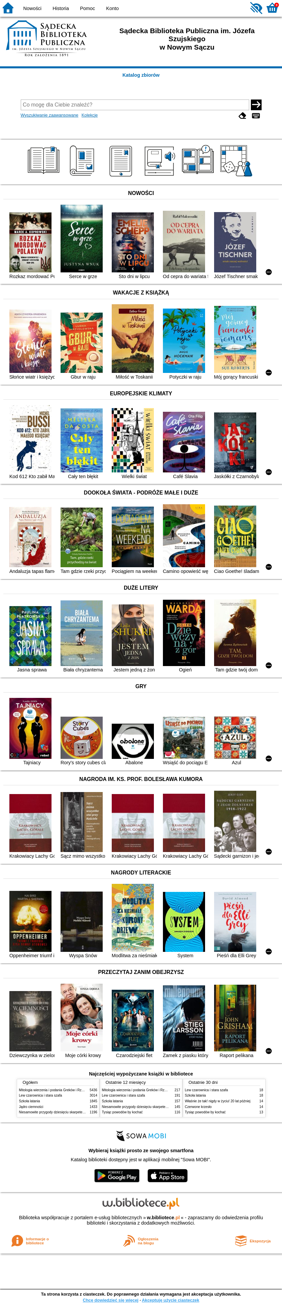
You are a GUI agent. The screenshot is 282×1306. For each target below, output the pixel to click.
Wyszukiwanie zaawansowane (50, 115)
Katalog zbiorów (141, 75)
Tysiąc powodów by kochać (122, 1112)
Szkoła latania (29, 1101)
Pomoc (87, 8)
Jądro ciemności (31, 1107)
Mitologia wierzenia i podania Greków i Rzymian (55, 1090)
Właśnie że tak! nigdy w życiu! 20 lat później (218, 1101)
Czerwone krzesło (198, 1107)
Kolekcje (90, 115)
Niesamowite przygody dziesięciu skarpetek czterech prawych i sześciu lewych (77, 1112)
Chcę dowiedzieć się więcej (110, 1300)
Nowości (32, 8)
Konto (112, 8)
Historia (61, 8)
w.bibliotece (163, 1217)
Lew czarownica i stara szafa (40, 1095)
